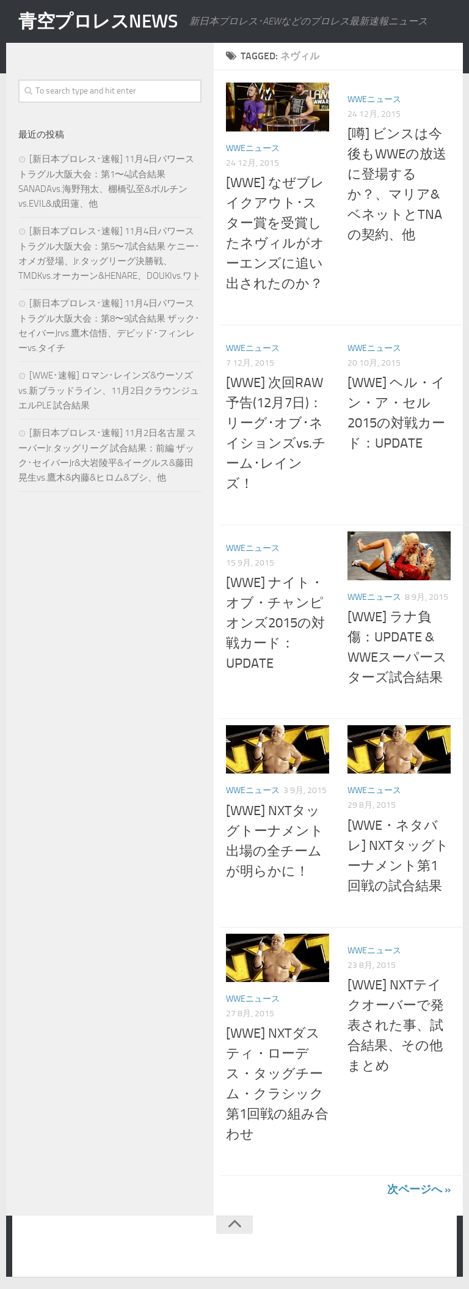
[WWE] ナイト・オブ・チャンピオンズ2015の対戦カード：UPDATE (275, 623)
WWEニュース (253, 148)
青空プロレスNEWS (97, 21)
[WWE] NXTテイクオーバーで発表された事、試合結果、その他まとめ (395, 1025)
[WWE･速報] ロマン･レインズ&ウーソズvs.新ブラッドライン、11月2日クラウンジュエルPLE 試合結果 (108, 390)
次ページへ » (419, 1189)
